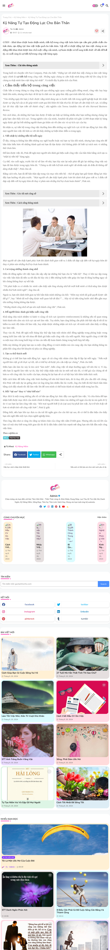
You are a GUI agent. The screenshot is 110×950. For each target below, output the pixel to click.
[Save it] (96, 31)
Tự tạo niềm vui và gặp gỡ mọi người (21, 802)
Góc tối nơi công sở (26, 193)
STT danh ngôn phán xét (14, 910)
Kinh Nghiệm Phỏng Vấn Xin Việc (101, 545)
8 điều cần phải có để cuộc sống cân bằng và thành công (80, 911)
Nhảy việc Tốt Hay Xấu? (39, 545)
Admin (54, 496)
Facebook (22, 454)
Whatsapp (50, 454)
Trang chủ (7, 17)
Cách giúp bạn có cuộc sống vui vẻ (20, 672)
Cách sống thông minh (27, 203)
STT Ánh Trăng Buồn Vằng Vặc (17, 759)
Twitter (36, 454)
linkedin (84, 611)
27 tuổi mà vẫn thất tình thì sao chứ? (76, 672)
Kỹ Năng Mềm (20, 17)
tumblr (84, 618)
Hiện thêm (101, 517)
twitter (84, 604)
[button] (95, 5)
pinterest (29, 618)
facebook (29, 604)
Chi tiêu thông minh (28, 65)
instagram (29, 611)
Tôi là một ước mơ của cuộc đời (18, 860)
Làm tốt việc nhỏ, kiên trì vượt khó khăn (23, 716)
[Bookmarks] (101, 5)
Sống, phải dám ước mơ (69, 759)
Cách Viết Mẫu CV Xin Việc (7, 545)
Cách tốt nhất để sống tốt (70, 802)
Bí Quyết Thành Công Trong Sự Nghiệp (70, 545)
